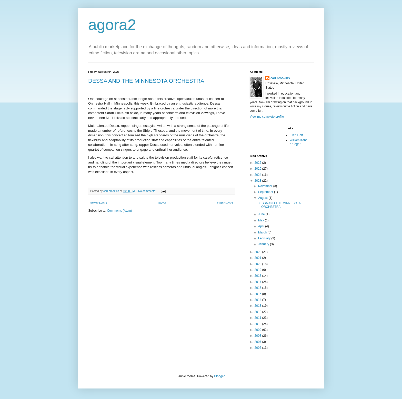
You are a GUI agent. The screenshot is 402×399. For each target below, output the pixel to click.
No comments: (147, 190)
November (265, 186)
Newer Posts (98, 203)
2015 (258, 294)
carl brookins (280, 78)
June (262, 214)
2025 (258, 168)
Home (162, 203)
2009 (258, 330)
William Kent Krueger (298, 142)
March (263, 232)
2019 (258, 270)
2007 (258, 342)
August (263, 198)
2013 (258, 306)
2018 (258, 276)
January (264, 244)
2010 (258, 324)
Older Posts (225, 203)
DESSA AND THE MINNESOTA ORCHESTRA (146, 81)
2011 (258, 318)
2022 (258, 252)
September (266, 192)
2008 (258, 335)
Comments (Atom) (119, 210)
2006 (258, 348)
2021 (258, 258)
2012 (258, 312)
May (261, 220)
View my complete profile (267, 116)
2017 (258, 282)
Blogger (219, 376)
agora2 (112, 24)
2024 (258, 175)
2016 (258, 288)
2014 (258, 300)
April (261, 226)
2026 (258, 163)
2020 (258, 264)
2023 (258, 180)
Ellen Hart (296, 135)
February (264, 238)
